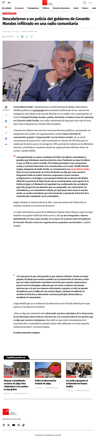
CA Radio (6, 13)
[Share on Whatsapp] (27, 37)
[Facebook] (3, 425)
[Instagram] (18, 425)
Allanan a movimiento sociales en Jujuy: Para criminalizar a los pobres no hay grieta (16, 385)
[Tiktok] (23, 425)
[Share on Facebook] (18, 37)
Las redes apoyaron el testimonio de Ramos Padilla (77, 383)
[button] (4, 2)
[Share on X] (22, 37)
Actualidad (71, 376)
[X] (8, 425)
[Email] (6, 127)
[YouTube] (14, 425)
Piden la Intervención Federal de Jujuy (45, 382)
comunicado (38, 110)
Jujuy (14, 13)
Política (8, 376)
